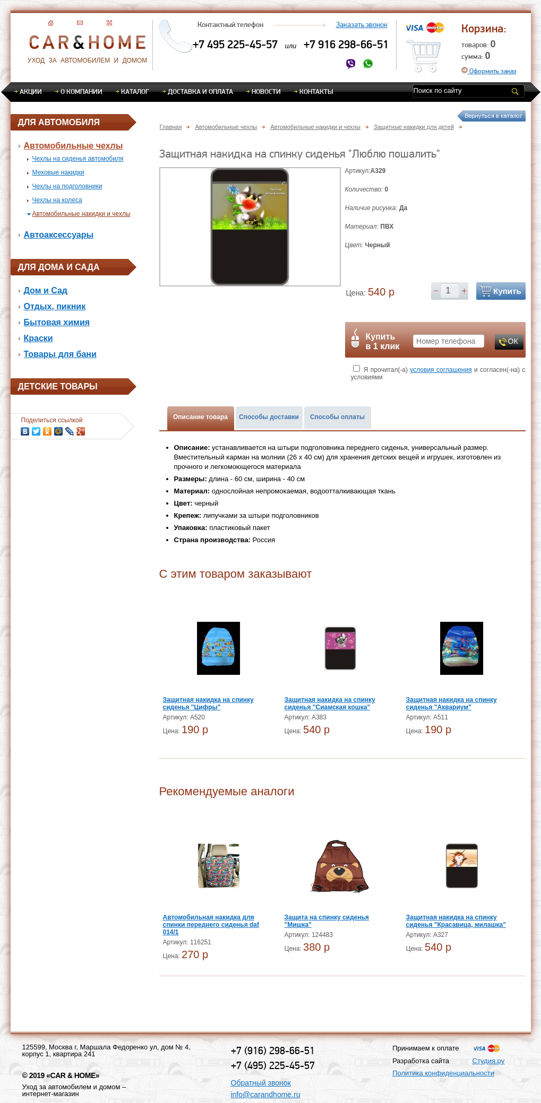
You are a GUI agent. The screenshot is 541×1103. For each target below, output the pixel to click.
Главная (171, 127)
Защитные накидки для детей (414, 127)
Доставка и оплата (200, 91)
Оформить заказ (489, 71)
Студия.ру (489, 1061)
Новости (266, 91)
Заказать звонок (362, 24)
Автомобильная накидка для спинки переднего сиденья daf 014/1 (211, 925)
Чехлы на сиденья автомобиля (78, 158)
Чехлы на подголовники (67, 186)
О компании (81, 91)
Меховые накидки (58, 172)
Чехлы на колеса (57, 200)
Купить (507, 291)
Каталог (135, 91)
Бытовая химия (57, 322)
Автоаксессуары (59, 234)
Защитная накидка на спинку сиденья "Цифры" (208, 703)
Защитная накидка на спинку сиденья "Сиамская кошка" (330, 703)
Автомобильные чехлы (73, 145)
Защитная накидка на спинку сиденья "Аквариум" (451, 703)
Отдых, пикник (55, 306)
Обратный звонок (261, 1083)
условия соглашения (440, 370)
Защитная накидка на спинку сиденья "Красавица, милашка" (456, 921)
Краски (38, 338)
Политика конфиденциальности (443, 1073)
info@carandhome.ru (265, 1094)
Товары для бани (60, 354)
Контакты (316, 91)
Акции (31, 91)
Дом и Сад (46, 290)
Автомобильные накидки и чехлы (81, 214)
